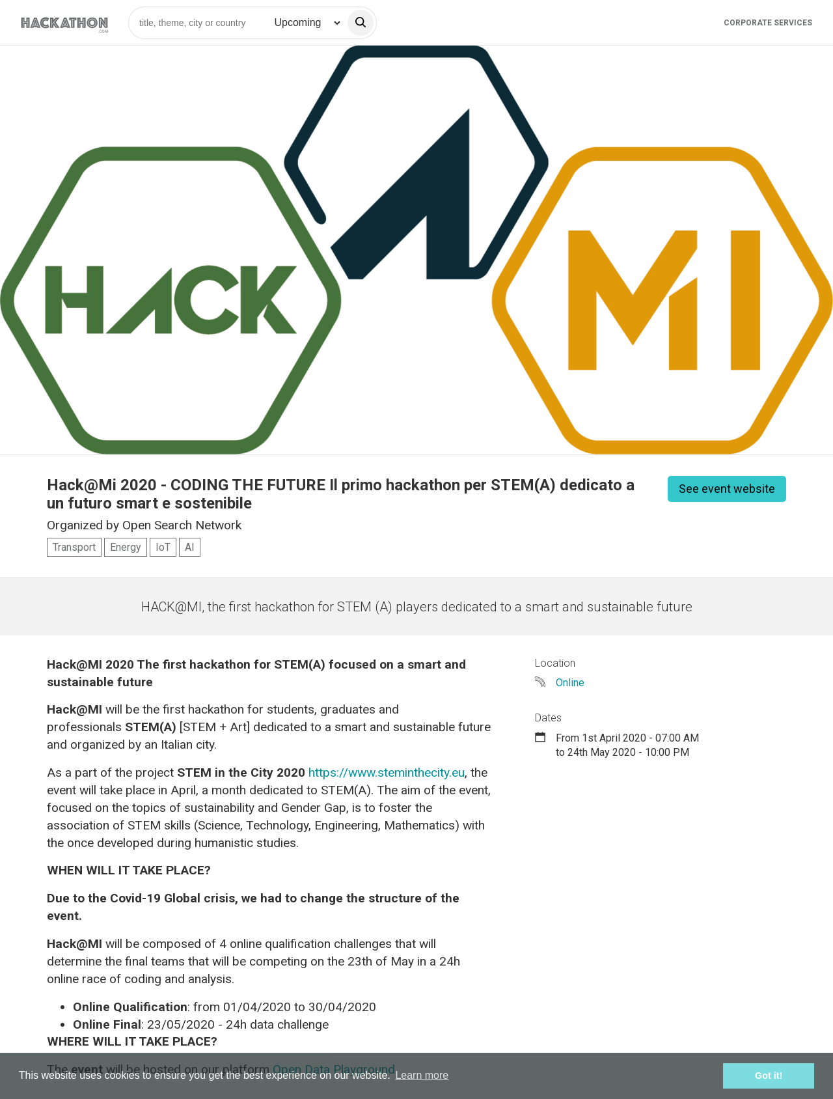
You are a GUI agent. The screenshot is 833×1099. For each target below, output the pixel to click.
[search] (361, 23)
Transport (74, 547)
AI (190, 547)
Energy (125, 547)
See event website (727, 488)
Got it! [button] (768, 1075)
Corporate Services (768, 22)
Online (570, 682)
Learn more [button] (421, 1075)
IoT (163, 547)
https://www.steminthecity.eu (386, 772)
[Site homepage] (64, 22)
